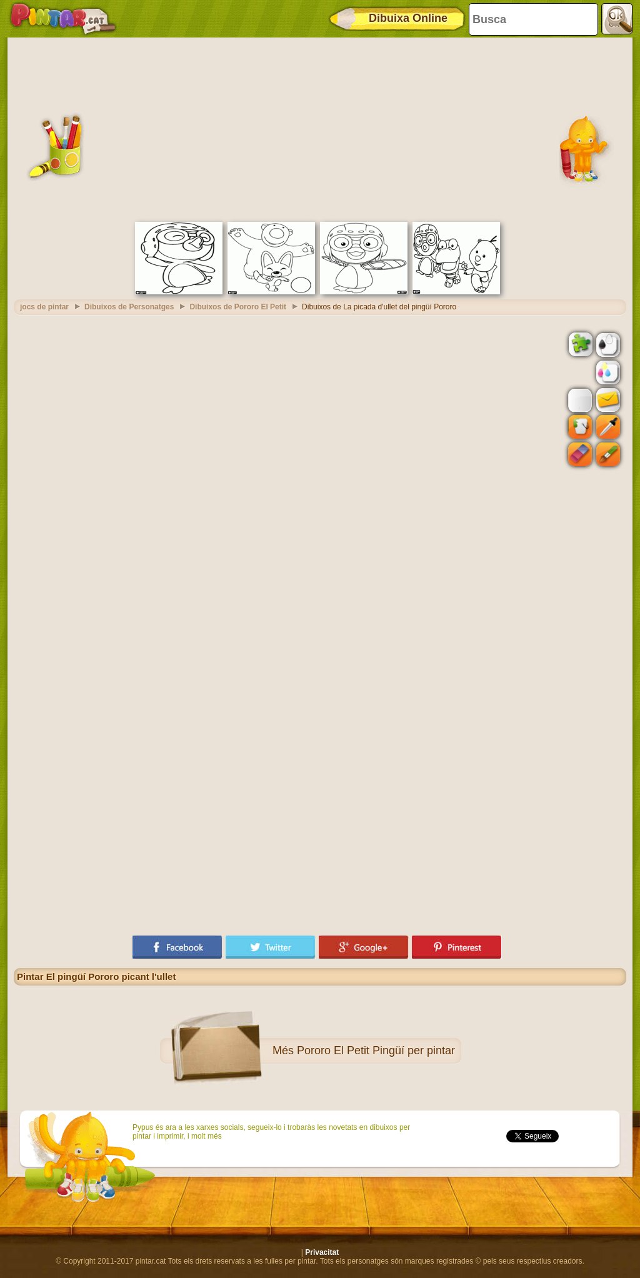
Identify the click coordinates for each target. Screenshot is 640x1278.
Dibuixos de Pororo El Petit (237, 306)
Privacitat (322, 1252)
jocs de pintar (44, 306)
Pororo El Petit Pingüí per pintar (376, 1050)
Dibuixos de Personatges (129, 306)
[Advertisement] (320, 128)
